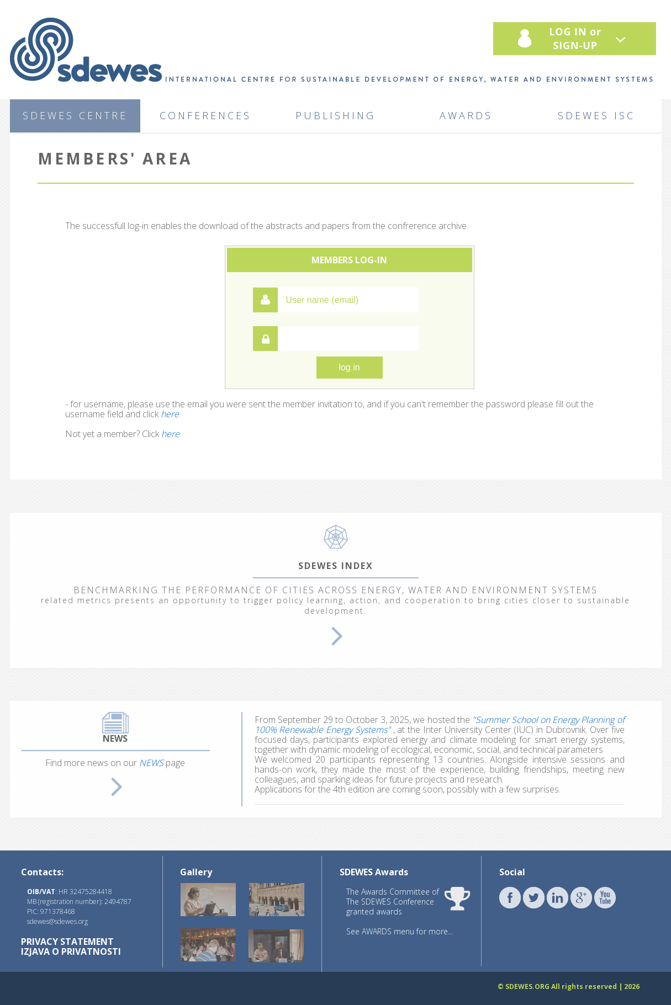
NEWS (151, 763)
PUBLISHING (335, 115)
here (170, 414)
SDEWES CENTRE (75, 115)
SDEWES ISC (596, 115)
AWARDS (466, 115)
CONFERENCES (205, 115)
